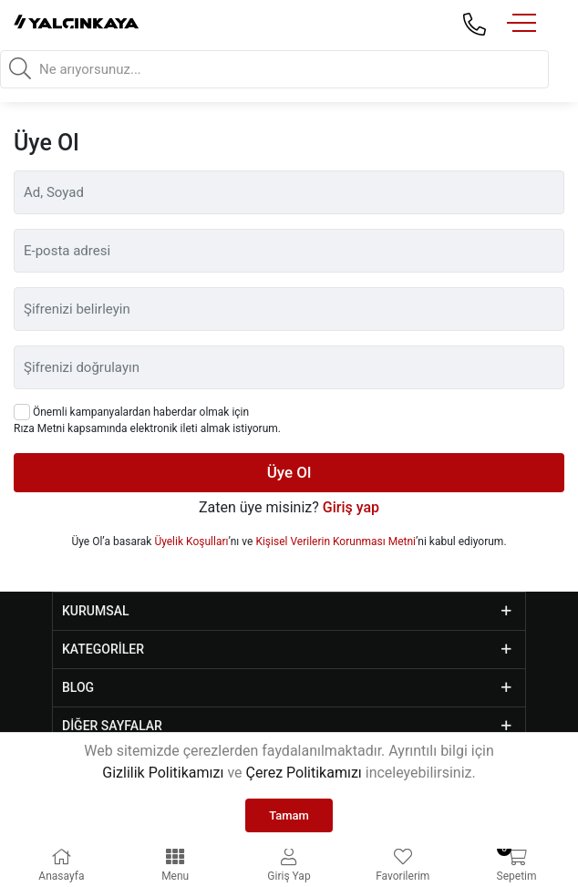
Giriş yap (351, 507)
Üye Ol (289, 472)
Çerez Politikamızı (303, 772)
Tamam (289, 815)
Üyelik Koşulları (191, 541)
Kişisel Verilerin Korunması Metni (335, 541)
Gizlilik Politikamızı (162, 772)
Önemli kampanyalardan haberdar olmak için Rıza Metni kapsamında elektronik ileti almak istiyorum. (147, 419)
